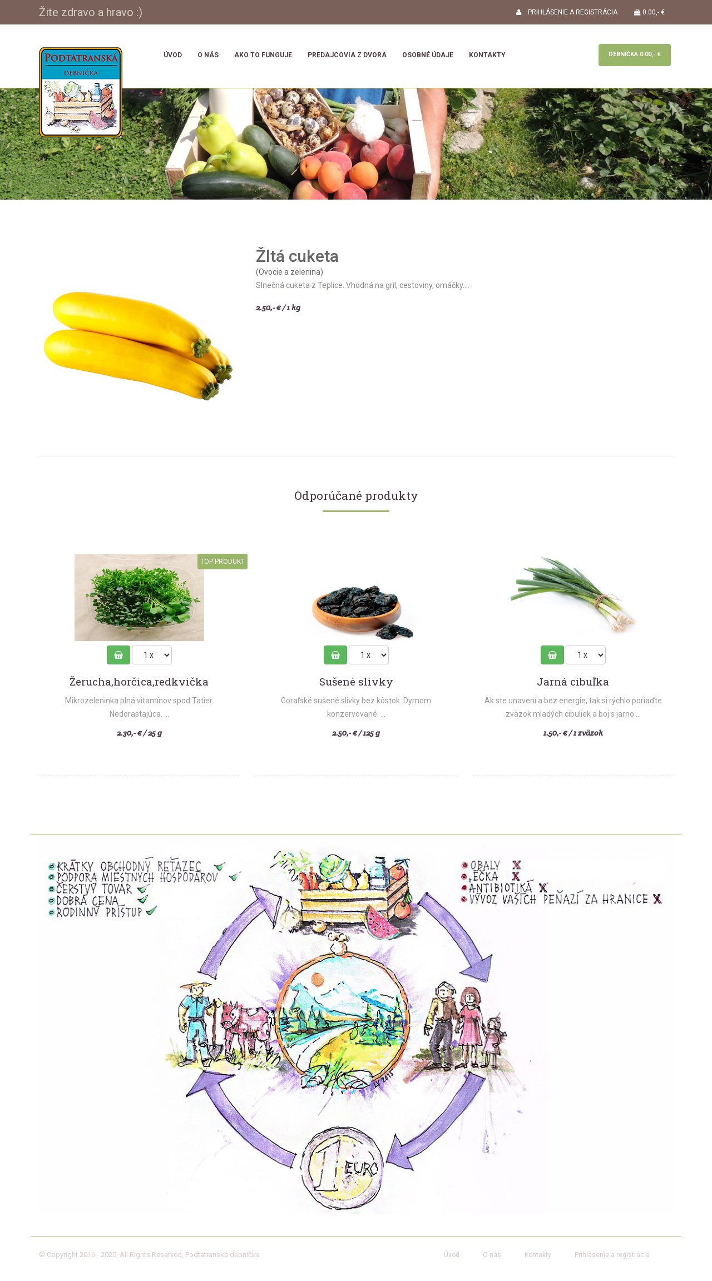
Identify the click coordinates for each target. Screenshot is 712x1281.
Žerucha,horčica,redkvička (139, 682)
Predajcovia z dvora (347, 55)
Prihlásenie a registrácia (612, 1255)
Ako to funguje (263, 55)
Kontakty (487, 55)
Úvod (173, 55)
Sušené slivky (356, 682)
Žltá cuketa (297, 256)
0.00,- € (649, 12)
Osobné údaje (427, 55)
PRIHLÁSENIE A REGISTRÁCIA (566, 12)
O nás (208, 55)
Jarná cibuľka (573, 682)
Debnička (635, 54)
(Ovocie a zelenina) (289, 271)
